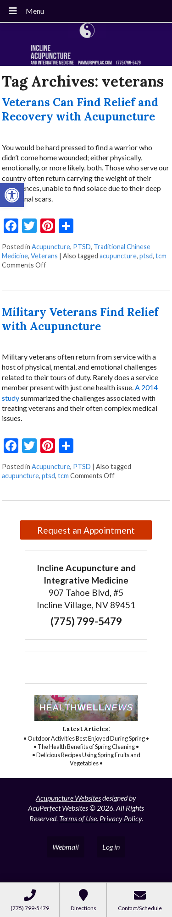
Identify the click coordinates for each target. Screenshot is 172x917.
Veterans (44, 256)
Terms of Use (78, 818)
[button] (12, 195)
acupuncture (118, 256)
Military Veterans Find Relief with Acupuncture (80, 319)
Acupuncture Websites (68, 797)
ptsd (146, 256)
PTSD (82, 247)
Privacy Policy (121, 818)
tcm (160, 256)
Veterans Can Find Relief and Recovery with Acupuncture (80, 109)
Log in (111, 846)
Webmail (65, 846)
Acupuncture (51, 247)
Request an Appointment (86, 530)
